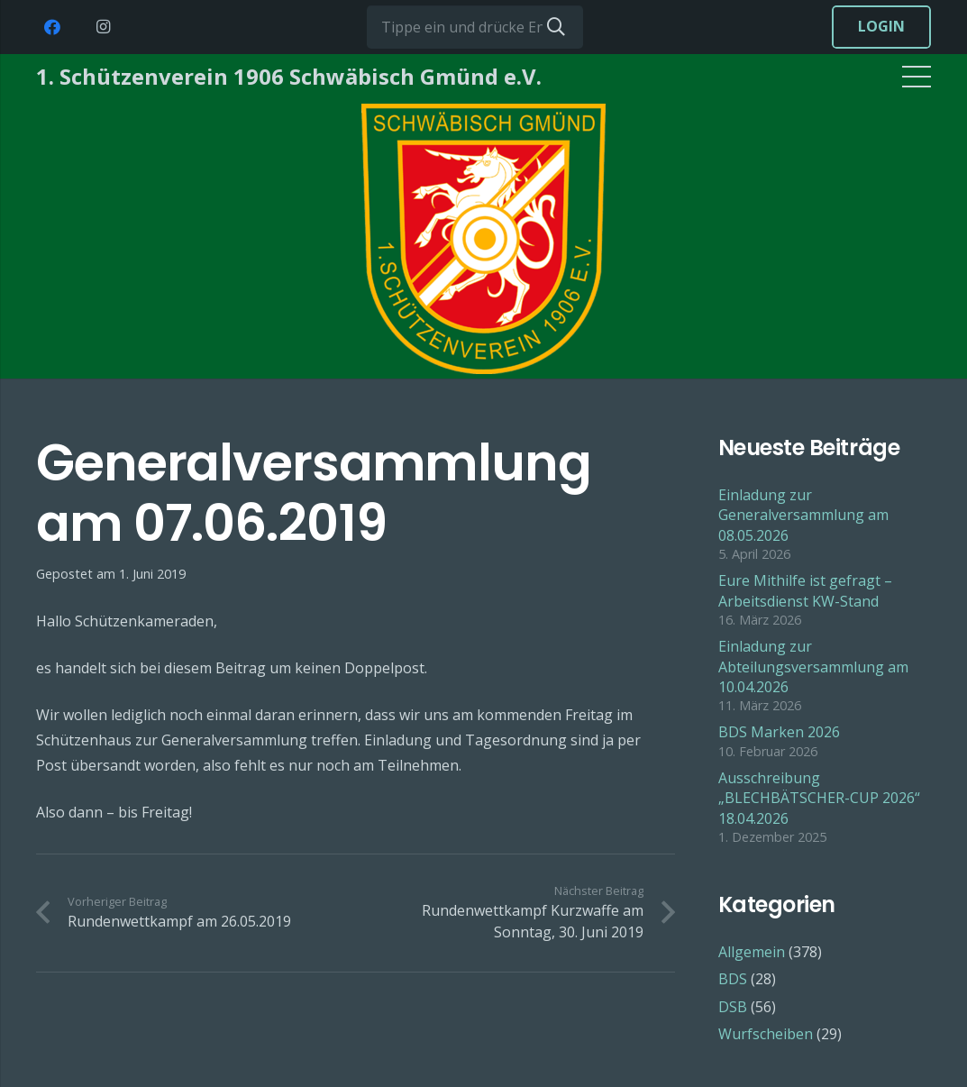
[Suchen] (556, 27)
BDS (732, 979)
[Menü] (916, 76)
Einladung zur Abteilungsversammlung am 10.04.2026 (813, 666)
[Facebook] (52, 27)
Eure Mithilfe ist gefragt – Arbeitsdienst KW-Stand (805, 590)
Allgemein (751, 952)
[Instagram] (102, 27)
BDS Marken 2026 (779, 732)
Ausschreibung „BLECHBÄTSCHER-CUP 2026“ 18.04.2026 (819, 798)
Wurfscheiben (765, 1034)
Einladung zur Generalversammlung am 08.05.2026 (803, 515)
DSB (732, 1007)
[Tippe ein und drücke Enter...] (475, 27)
